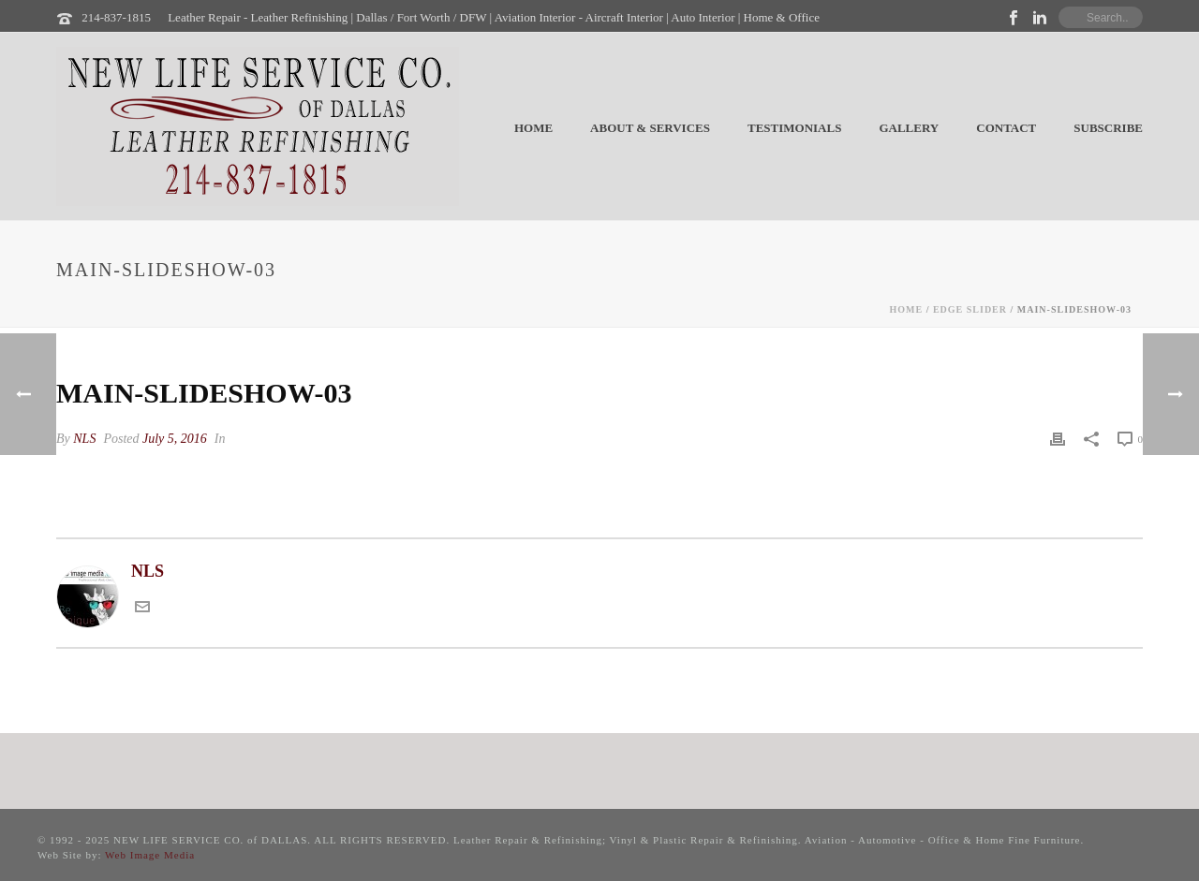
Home (533, 128)
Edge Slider (970, 309)
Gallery (909, 128)
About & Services (650, 128)
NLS (84, 439)
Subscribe (1108, 128)
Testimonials (794, 128)
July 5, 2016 (174, 439)
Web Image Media (150, 854)
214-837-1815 (116, 17)
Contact (1006, 128)
